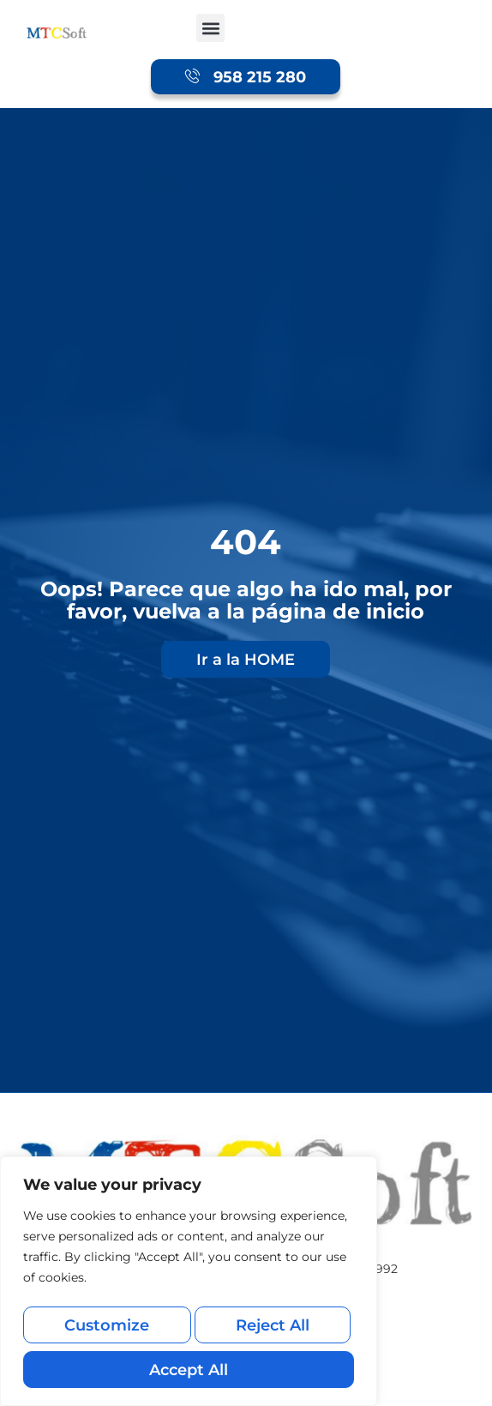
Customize (105, 1333)
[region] (188, 1287)
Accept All (188, 1370)
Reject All (271, 1333)
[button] (210, 28)
